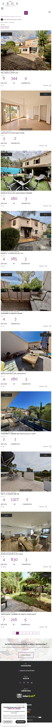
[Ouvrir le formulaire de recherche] (2, 8)
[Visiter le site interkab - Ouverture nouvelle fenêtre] (29, 696)
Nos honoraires (13, 717)
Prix (2, 27)
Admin (27, 717)
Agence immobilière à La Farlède (7, 16)
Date (7, 27)
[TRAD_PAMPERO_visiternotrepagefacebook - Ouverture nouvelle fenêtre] (20, 682)
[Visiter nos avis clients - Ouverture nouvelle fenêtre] (26, 710)
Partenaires (30, 717)
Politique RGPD (35, 717)
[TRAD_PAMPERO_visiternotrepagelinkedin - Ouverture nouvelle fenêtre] (31, 682)
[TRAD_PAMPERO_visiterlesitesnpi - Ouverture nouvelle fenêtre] (19, 696)
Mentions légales (22, 717)
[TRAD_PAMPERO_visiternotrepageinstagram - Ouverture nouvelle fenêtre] (28, 682)
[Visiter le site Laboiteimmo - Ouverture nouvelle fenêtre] (26, 720)
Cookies (40, 717)
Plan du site (17, 717)
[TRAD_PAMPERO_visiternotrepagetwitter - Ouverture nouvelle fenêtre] (24, 682)
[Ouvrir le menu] (50, 12)
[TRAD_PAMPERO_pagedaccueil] (10, 6)
